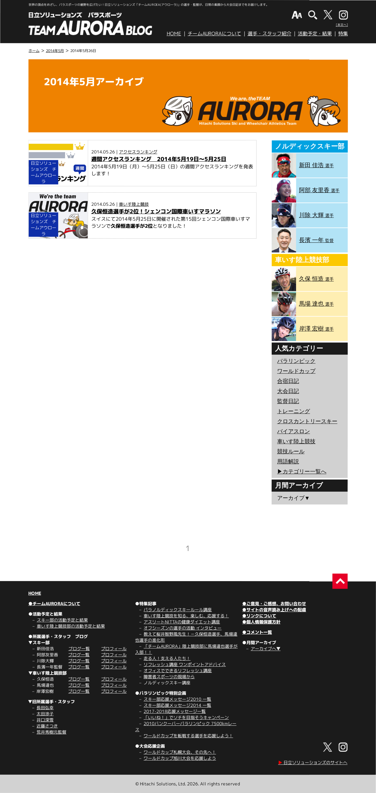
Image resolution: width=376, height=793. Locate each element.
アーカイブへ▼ (265, 648)
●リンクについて (259, 616)
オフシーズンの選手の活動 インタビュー (182, 628)
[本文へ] (342, 25)
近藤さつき (47, 726)
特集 (343, 33)
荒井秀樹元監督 (51, 732)
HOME (174, 33)
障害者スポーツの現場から (169, 676)
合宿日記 (288, 381)
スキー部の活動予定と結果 (62, 620)
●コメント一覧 (257, 632)
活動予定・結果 (315, 33)
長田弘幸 (45, 708)
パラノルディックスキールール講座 (178, 609)
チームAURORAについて (214, 33)
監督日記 (288, 401)
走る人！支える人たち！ (167, 658)
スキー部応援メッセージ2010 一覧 (177, 699)
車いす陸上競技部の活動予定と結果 (71, 626)
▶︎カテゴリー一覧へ (301, 471)
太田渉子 (45, 714)
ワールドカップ (296, 371)
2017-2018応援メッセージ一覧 (175, 711)
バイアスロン (293, 431)
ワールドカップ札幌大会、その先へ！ (180, 752)
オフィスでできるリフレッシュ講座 (178, 670)
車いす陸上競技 (134, 204)
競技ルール (291, 451)
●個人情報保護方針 (261, 622)
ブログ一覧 (78, 648)
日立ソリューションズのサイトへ (312, 762)
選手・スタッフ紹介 (269, 33)
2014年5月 (55, 50)
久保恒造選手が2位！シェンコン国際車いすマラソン (156, 211)
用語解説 (288, 461)
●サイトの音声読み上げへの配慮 (274, 609)
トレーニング (293, 411)
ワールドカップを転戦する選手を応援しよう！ (188, 736)
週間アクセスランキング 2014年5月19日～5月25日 (158, 159)
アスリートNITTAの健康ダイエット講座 (182, 622)
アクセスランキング (138, 152)
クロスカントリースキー (307, 421)
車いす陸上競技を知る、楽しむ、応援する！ (186, 616)
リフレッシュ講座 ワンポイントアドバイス (185, 664)
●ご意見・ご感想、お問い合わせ (274, 603)
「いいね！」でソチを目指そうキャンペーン (186, 717)
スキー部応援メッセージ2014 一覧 (177, 705)
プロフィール (114, 648)
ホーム (34, 50)
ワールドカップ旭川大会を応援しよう (180, 758)
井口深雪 (45, 720)
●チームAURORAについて (54, 603)
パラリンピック (296, 361)
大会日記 (288, 391)
